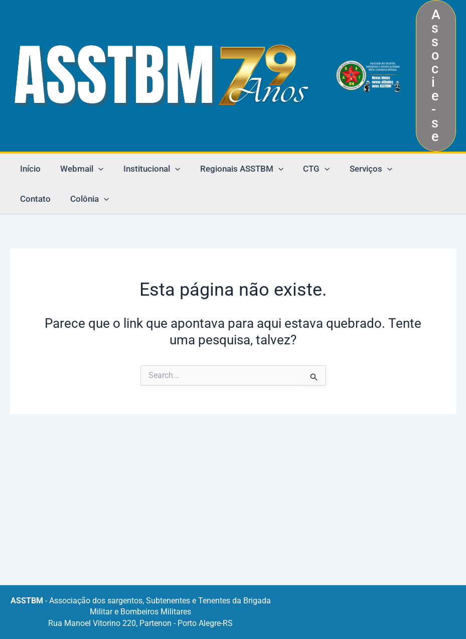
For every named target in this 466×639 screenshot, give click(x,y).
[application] (94, 169)
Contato (409, 169)
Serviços (356, 169)
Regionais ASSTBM (231, 169)
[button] (436, 76)
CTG (304, 169)
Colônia (38, 199)
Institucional (144, 169)
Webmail (77, 169)
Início (29, 169)
